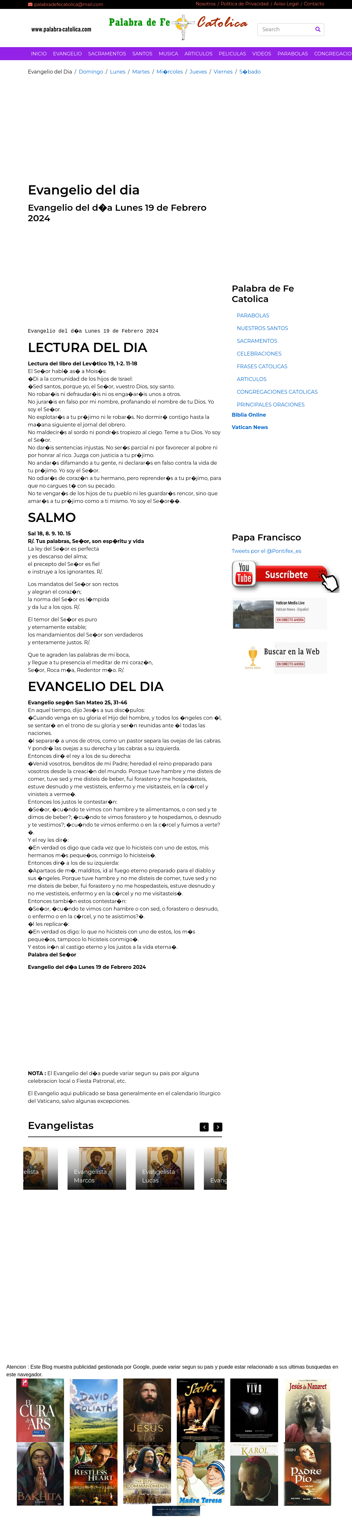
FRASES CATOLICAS (262, 366)
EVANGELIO (67, 54)
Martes (141, 72)
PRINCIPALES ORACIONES (271, 405)
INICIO (39, 54)
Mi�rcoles (169, 72)
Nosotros (206, 4)
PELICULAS (232, 54)
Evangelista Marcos (90, 1176)
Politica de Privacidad (245, 4)
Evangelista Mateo (22, 1176)
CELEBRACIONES (259, 354)
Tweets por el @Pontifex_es (266, 551)
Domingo (91, 72)
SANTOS (142, 54)
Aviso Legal (286, 4)
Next (217, 1127)
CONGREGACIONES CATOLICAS (277, 392)
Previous (204, 1127)
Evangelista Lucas (158, 1176)
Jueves (198, 72)
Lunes (117, 72)
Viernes (223, 72)
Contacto (314, 4)
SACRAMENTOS (107, 54)
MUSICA (168, 54)
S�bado (250, 72)
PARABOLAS (292, 54)
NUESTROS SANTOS (262, 328)
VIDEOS (261, 54)
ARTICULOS (198, 54)
